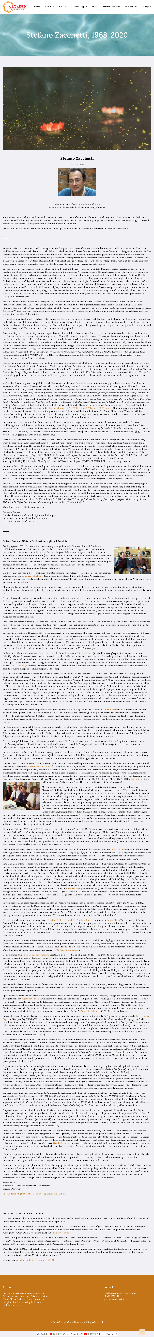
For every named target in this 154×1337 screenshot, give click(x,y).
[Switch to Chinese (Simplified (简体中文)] (66, 1334)
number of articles (61, 1232)
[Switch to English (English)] (42, 1334)
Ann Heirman (73, 888)
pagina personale (30, 998)
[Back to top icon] (142, 1332)
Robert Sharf (118, 849)
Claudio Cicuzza (61, 1143)
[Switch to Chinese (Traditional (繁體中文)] (100, 1334)
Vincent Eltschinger (34, 575)
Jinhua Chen (113, 920)
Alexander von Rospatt (40, 766)
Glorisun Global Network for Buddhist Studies (70, 920)
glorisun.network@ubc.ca (116, 1299)
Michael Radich (17, 665)
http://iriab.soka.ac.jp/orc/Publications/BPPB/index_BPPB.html (79, 408)
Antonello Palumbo (90, 1011)
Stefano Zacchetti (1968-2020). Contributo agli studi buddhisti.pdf (34, 1193)
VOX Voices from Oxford (65, 949)
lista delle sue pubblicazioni (36, 954)
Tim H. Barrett (109, 709)
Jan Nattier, (136, 779)
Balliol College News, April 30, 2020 (36, 1260)
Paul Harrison (85, 653)
